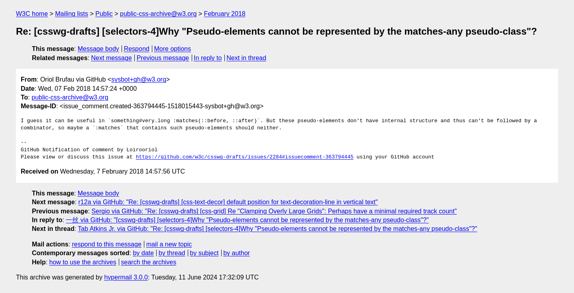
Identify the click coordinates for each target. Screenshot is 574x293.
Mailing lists (71, 13)
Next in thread (246, 58)
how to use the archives (82, 262)
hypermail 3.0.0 (125, 277)
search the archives (149, 262)
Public (104, 13)
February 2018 (225, 13)
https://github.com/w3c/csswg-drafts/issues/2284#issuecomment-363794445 (245, 157)
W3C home (32, 13)
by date (143, 253)
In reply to (208, 58)
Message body (98, 48)
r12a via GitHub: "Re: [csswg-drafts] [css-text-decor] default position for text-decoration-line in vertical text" (228, 202)
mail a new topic (169, 244)
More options (172, 48)
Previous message (163, 58)
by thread (172, 253)
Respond (136, 48)
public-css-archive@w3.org (158, 13)
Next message (111, 58)
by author (236, 253)
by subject (204, 253)
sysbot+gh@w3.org (138, 79)
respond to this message (106, 244)
